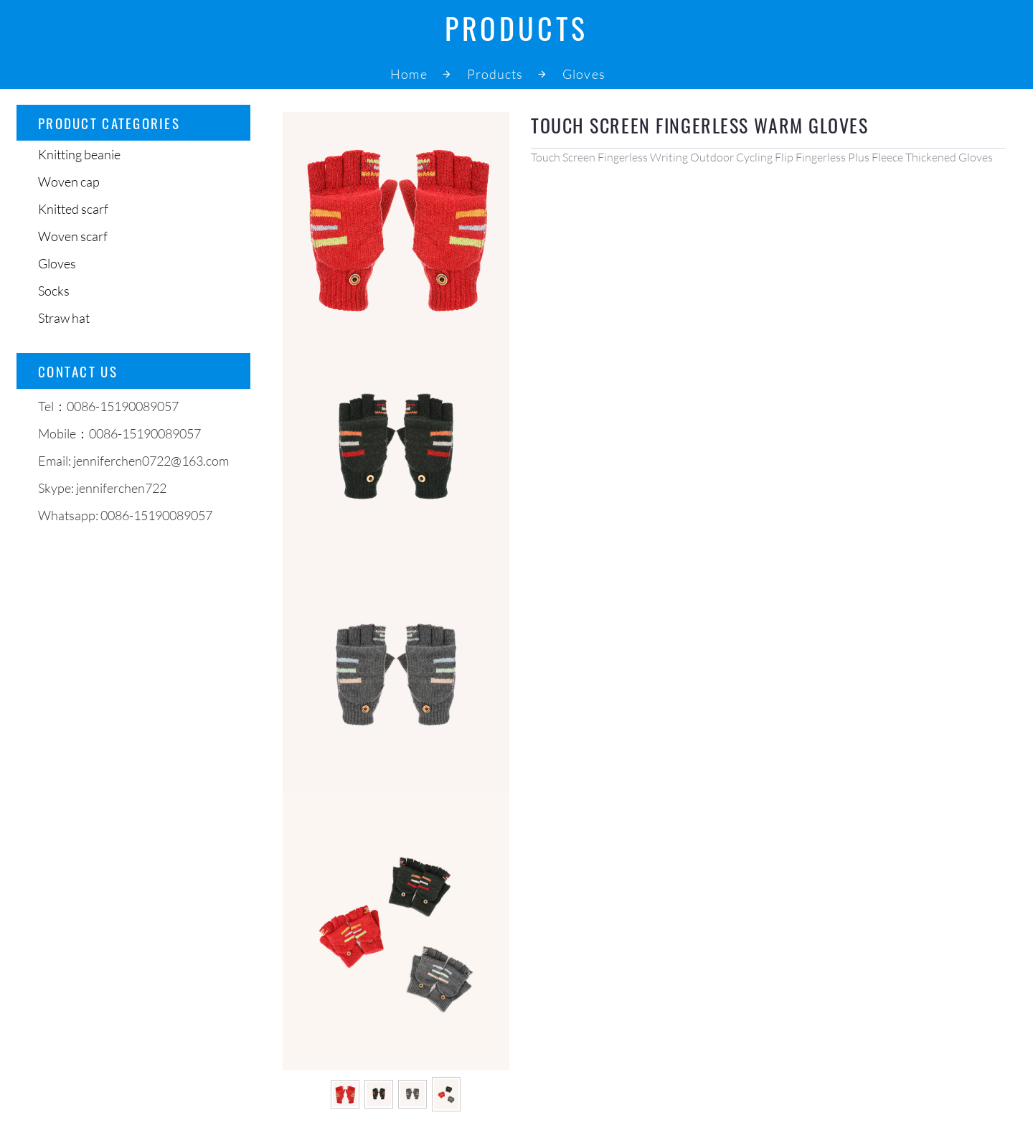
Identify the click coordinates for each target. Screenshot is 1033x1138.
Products (495, 74)
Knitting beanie (79, 154)
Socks (54, 290)
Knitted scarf (73, 209)
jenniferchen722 (121, 488)
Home (408, 74)
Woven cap (69, 181)
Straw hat (64, 318)
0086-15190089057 (156, 515)
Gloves (583, 74)
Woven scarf (73, 236)
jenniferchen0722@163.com (151, 461)
